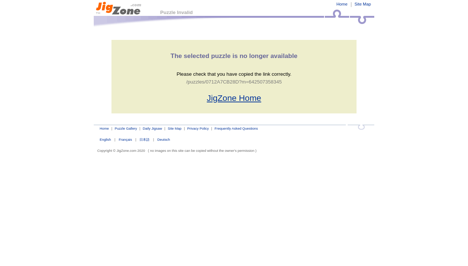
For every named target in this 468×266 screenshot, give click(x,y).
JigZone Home (234, 98)
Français (125, 139)
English (105, 139)
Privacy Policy (198, 128)
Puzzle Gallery (126, 128)
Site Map (363, 4)
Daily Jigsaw (152, 128)
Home (341, 4)
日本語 (144, 139)
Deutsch (163, 139)
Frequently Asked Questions (236, 128)
